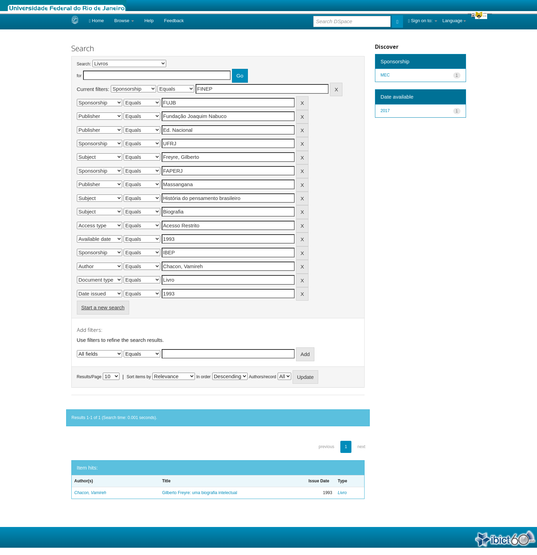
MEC (385, 75)
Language (454, 20)
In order (203, 376)
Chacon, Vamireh (90, 492)
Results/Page (89, 376)
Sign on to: (422, 20)
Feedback (174, 20)
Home (96, 20)
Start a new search (103, 307)
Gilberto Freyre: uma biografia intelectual (199, 492)
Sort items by (139, 376)
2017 (385, 110)
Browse (124, 20)
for (79, 75)
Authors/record (262, 376)
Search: (84, 64)
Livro (342, 492)
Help (149, 20)
